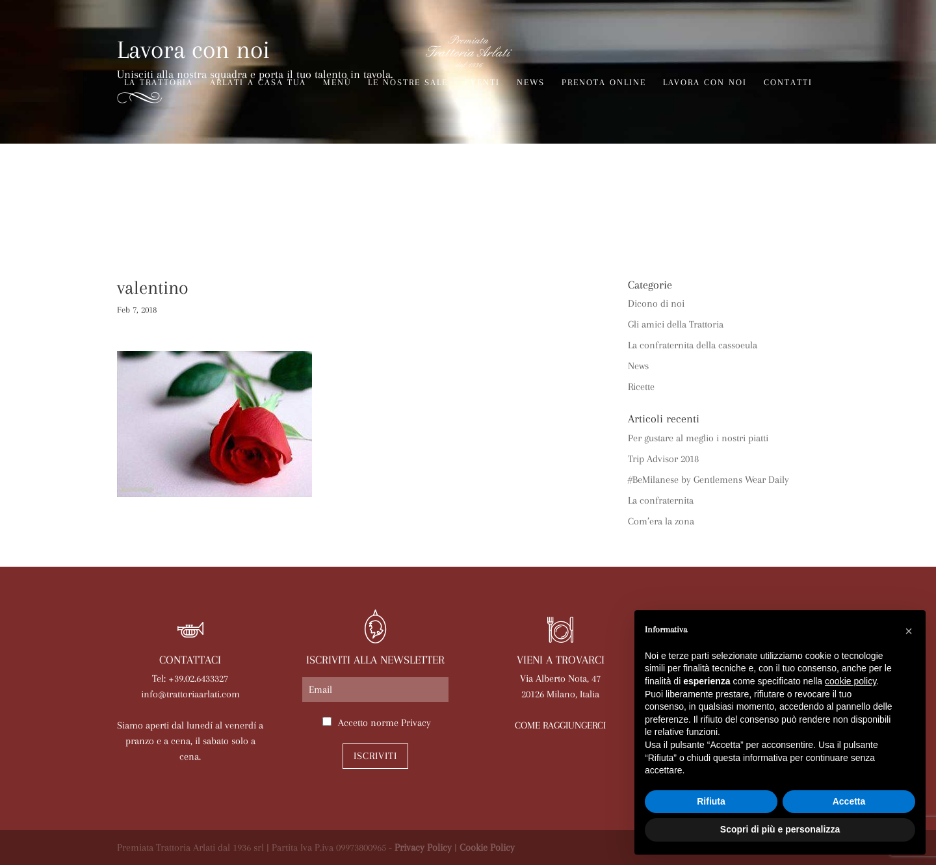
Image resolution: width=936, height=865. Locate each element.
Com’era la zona (661, 521)
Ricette (641, 387)
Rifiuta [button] (711, 801)
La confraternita (661, 500)
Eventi (482, 82)
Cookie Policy (487, 847)
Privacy (416, 723)
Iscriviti (375, 756)
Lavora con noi (705, 82)
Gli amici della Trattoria (675, 324)
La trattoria (158, 82)
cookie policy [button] (850, 681)
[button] (908, 631)
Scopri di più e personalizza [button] (780, 829)
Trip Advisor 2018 (663, 459)
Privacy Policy (423, 847)
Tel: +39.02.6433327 (190, 678)
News (531, 82)
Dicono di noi (656, 303)
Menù (337, 82)
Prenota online (604, 82)
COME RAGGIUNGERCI (560, 725)
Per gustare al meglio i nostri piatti (698, 438)
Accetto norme (384, 723)
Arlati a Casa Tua (258, 82)
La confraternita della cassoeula (692, 345)
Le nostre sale (408, 82)
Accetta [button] (849, 801)
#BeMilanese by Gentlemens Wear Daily (708, 479)
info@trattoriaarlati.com (190, 694)
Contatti (788, 82)
